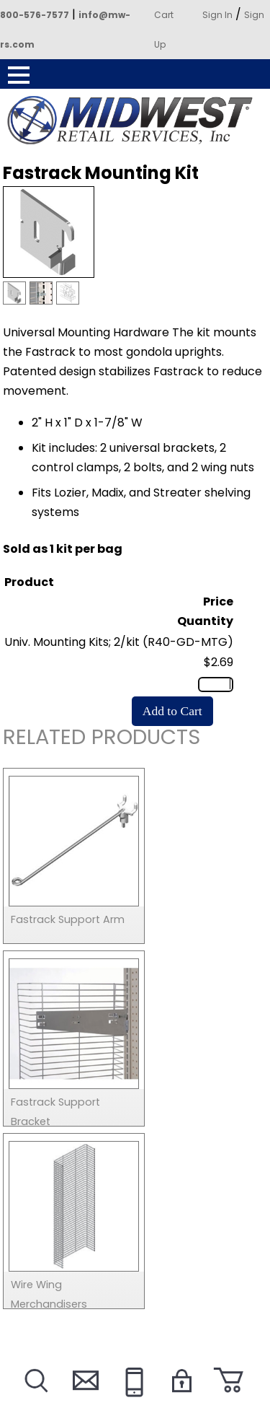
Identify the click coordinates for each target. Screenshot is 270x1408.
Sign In (217, 15)
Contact (83, 1398)
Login (180, 1398)
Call (132, 1398)
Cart (164, 15)
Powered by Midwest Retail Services (135, 121)
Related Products (101, 739)
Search (35, 1398)
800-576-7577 (34, 15)
